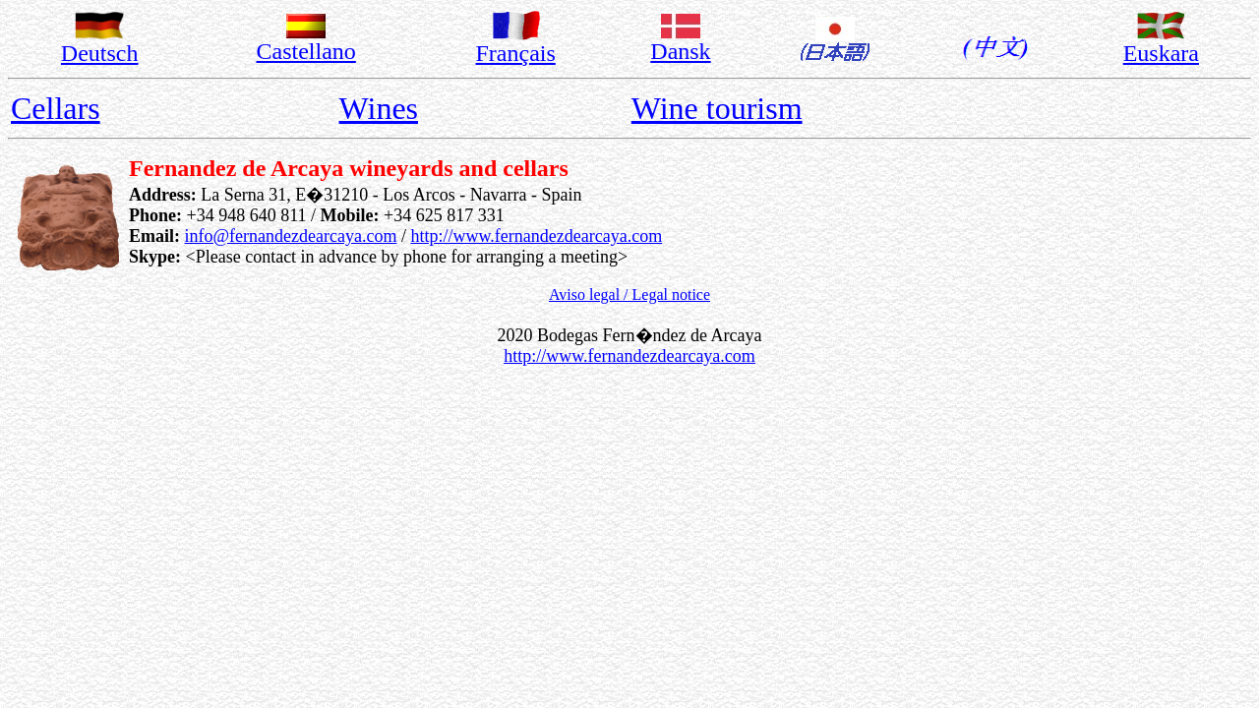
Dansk (680, 51)
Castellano (306, 51)
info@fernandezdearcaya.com (291, 236)
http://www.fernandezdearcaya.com (536, 236)
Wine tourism (717, 108)
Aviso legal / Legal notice (629, 294)
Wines (378, 108)
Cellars (55, 108)
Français (516, 53)
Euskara (1161, 53)
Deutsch (100, 53)
